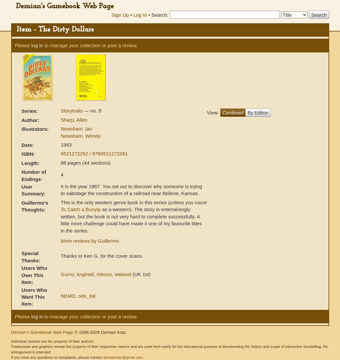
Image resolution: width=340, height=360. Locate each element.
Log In (140, 15)
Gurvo (67, 274)
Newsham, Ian (76, 128)
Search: (160, 15)
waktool (122, 274)
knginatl (85, 274)
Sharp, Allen (74, 120)
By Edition (258, 112)
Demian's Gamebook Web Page (65, 6)
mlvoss (104, 274)
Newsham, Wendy (80, 136)
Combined (233, 112)
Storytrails (72, 110)
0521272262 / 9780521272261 (94, 153)
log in (37, 45)
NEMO (68, 296)
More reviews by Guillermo (90, 241)
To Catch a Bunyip (81, 209)
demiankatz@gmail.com (123, 357)
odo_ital (87, 296)
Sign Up (120, 15)
